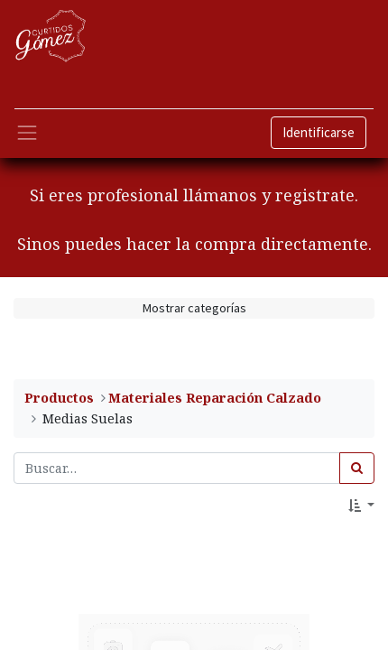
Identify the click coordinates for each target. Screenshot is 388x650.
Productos (59, 397)
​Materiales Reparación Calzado (214, 397)
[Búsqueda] (356, 468)
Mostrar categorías (194, 308)
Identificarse (318, 132)
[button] (361, 506)
